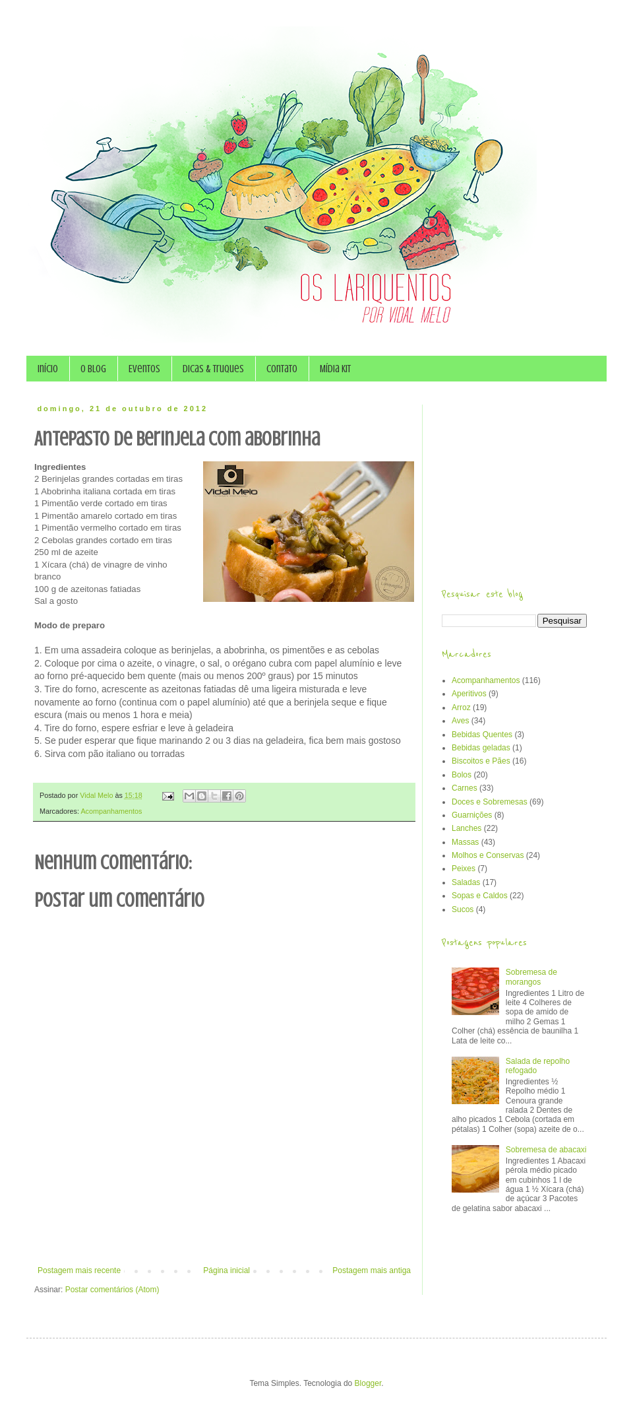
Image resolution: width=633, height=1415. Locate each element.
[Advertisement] (224, 1229)
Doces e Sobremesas (490, 801)
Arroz (461, 707)
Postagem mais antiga (371, 1270)
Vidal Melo (97, 795)
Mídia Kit (335, 369)
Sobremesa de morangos (531, 977)
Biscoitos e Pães (481, 761)
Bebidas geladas (481, 747)
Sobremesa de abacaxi (546, 1149)
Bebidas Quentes (482, 734)
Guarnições (472, 815)
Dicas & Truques (213, 369)
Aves (460, 720)
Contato (281, 369)
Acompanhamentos (111, 811)
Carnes (464, 788)
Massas (465, 842)
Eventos (144, 369)
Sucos (462, 909)
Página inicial (226, 1270)
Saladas (466, 882)
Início (48, 369)
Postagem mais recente (79, 1270)
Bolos (461, 774)
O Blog (93, 369)
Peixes (463, 868)
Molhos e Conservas (488, 855)
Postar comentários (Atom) (112, 1289)
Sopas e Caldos (480, 895)
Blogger (368, 1383)
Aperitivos (469, 693)
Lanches (466, 828)
